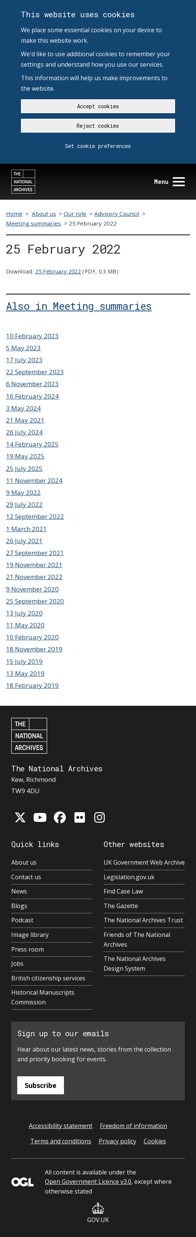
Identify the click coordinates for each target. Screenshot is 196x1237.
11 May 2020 (25, 625)
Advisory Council (116, 213)
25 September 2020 (35, 601)
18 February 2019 (32, 685)
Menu (169, 181)
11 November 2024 (34, 480)
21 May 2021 (25, 420)
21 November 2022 (34, 576)
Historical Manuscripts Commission (42, 997)
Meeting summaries (33, 223)
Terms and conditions (60, 1141)
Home (14, 213)
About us (44, 213)
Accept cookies (98, 106)
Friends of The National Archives (137, 940)
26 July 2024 (24, 432)
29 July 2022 (24, 504)
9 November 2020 (32, 589)
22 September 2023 (35, 372)
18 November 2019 (34, 649)
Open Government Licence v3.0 (88, 1181)
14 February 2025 (32, 444)
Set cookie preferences (98, 145)
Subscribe (40, 1085)
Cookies (155, 1141)
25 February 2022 (58, 271)
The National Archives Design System (135, 964)
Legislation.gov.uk (129, 877)
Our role (75, 213)
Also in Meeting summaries (79, 305)
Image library (30, 935)
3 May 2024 (23, 408)
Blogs (19, 906)
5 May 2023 (23, 348)
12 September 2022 (35, 516)
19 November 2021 (34, 564)
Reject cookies (98, 125)
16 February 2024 (32, 396)
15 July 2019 (24, 661)
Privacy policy (117, 1141)
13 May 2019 (25, 673)
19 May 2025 (25, 456)
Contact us (26, 877)
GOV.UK (98, 1213)
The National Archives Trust (143, 920)
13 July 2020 (24, 613)
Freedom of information (133, 1126)
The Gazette (121, 906)
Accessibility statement (60, 1126)
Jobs (17, 963)
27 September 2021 (35, 552)
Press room (27, 949)
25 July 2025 (24, 468)
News (19, 891)
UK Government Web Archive (144, 862)
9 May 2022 (23, 492)
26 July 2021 (24, 540)
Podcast (22, 920)
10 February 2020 (32, 637)
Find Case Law (123, 891)
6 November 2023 (32, 383)
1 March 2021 (26, 528)
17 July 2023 (24, 360)
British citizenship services (48, 978)
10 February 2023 (32, 336)
